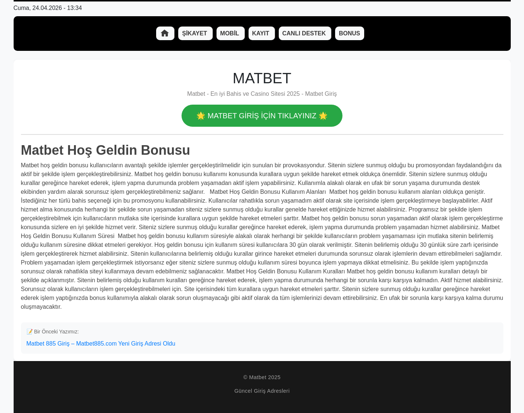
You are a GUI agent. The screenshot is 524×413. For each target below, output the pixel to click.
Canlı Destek (305, 33)
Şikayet (195, 33)
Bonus (349, 33)
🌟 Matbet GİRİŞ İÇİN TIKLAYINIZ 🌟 (261, 116)
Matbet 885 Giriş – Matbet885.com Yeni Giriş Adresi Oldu (101, 343)
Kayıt (261, 33)
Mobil (230, 33)
